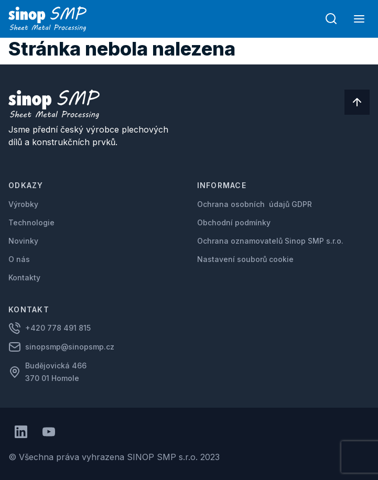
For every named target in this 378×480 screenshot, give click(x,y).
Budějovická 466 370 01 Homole (57, 372)
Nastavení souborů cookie (245, 259)
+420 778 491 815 (58, 327)
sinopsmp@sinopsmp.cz (69, 346)
